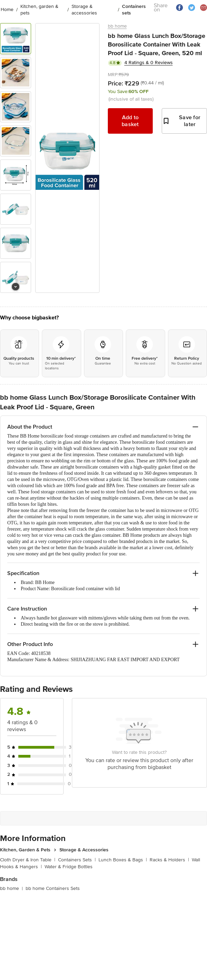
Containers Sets (77, 860)
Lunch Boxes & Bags (122, 860)
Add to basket (130, 121)
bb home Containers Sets (53, 888)
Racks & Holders (169, 860)
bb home (117, 26)
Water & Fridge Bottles (69, 867)
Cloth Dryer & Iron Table (27, 860)
